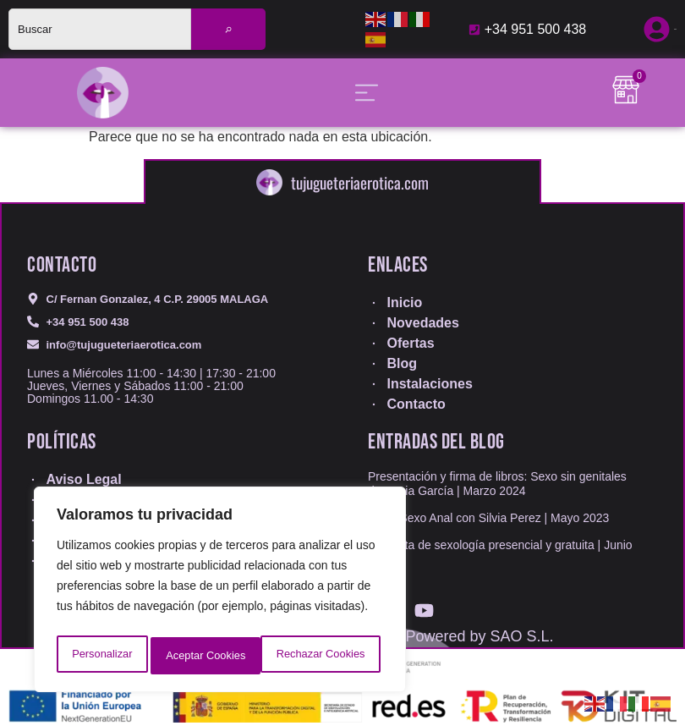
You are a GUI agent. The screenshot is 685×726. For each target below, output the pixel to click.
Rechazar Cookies (209, 656)
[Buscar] (228, 29)
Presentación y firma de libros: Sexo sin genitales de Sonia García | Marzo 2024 (497, 484)
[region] (220, 593)
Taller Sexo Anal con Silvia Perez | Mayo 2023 (488, 518)
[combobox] (99, 29)
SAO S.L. (522, 636)
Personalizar (101, 656)
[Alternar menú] (366, 93)
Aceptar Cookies (329, 656)
